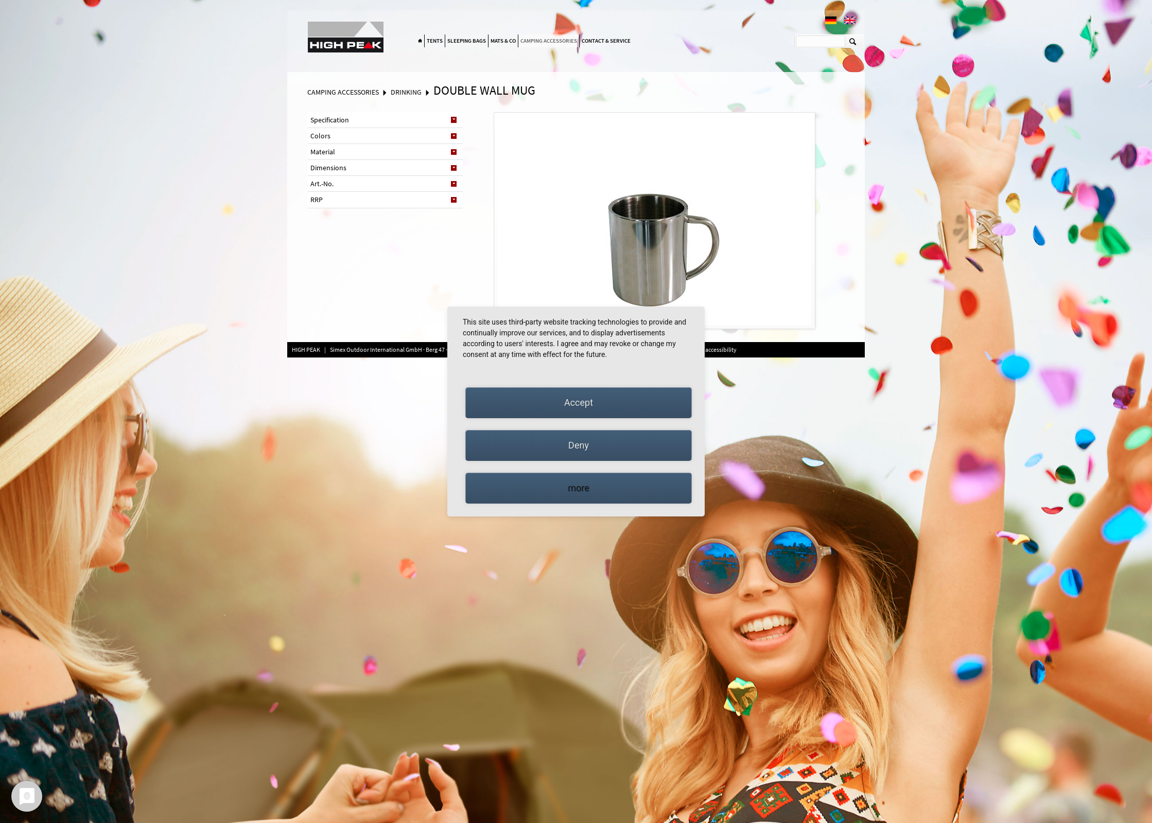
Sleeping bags (466, 40)
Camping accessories (548, 40)
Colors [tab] (320, 135)
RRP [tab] (316, 199)
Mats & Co (503, 40)
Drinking (406, 92)
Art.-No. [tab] (322, 183)
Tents (435, 40)
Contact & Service (606, 40)
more (578, 487)
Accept (578, 402)
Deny (578, 445)
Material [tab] (322, 151)
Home (420, 41)
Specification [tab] (329, 119)
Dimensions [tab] (328, 167)
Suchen (853, 41)
